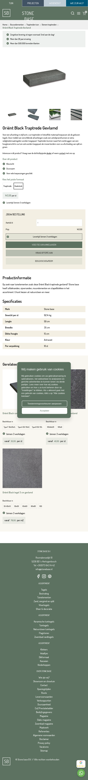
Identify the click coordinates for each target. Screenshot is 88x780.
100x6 (60, 427)
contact (62, 153)
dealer (49, 153)
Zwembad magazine (44, 723)
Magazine (44, 716)
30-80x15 (7, 506)
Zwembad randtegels (44, 636)
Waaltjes (44, 653)
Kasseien (44, 661)
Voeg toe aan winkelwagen (44, 244)
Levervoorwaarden (44, 696)
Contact (44, 685)
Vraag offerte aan (44, 253)
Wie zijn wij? (44, 677)
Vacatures (44, 746)
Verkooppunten (44, 700)
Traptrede (7, 186)
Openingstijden (44, 689)
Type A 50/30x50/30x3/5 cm (24, 427)
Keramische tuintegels (44, 621)
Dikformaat (44, 657)
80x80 (33, 506)
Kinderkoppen (44, 664)
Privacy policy (44, 743)
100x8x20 (50, 427)
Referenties (44, 731)
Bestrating (44, 593)
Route (44, 692)
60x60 (24, 506)
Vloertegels (44, 605)
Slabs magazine (44, 719)
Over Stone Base (44, 671)
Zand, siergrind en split (44, 601)
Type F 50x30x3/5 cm (9, 427)
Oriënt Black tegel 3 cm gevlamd (18, 492)
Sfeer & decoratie (44, 609)
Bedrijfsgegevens (44, 712)
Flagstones (44, 633)
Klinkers (44, 649)
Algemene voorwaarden (44, 735)
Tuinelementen (44, 597)
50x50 (16, 506)
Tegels (44, 589)
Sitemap (44, 750)
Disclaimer (44, 739)
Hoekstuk (18, 186)
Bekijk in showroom (44, 261)
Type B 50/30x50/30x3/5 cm (38, 427)
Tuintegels (44, 625)
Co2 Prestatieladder (44, 708)
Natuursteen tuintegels (44, 629)
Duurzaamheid (44, 704)
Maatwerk (44, 727)
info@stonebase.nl (44, 569)
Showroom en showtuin (44, 681)
